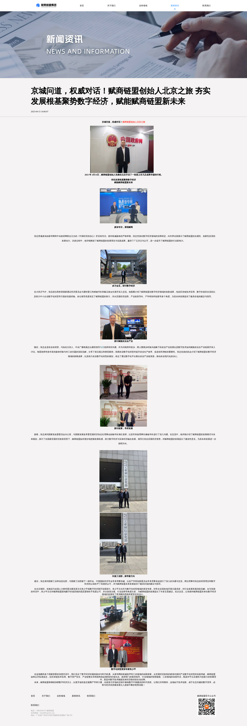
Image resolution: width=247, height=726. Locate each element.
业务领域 (61, 696)
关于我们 (46, 696)
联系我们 (91, 696)
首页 (33, 696)
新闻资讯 (76, 696)
